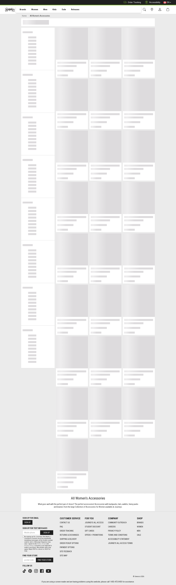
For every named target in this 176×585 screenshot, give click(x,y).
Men (43, 10)
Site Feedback (66, 551)
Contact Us (65, 522)
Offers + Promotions (94, 535)
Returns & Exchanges (69, 535)
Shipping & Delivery (68, 539)
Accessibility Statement (118, 539)
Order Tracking (131, 2)
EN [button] (167, 2)
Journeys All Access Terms (120, 543)
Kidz (51, 10)
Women (32, 10)
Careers (112, 527)
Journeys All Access (94, 522)
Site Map (63, 555)
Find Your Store (30, 555)
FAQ (61, 527)
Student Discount (93, 527)
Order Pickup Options (69, 543)
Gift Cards (89, 531)
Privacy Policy (114, 531)
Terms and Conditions (117, 535)
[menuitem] (21, 10)
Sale (60, 10)
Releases (71, 10)
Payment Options (67, 547)
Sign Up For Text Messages (35, 528)
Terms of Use (41, 544)
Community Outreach (117, 522)
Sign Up (27, 522)
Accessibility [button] (152, 2)
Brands (21, 10)
